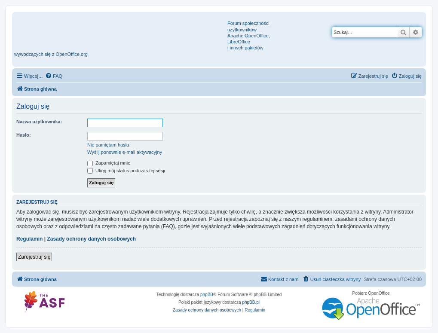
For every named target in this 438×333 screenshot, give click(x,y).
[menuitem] (53, 76)
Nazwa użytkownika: (39, 121)
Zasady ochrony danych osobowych (91, 239)
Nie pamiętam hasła (108, 144)
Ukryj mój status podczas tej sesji (126, 170)
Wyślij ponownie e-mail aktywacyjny (124, 152)
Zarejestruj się (34, 257)
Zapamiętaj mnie (108, 162)
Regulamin (29, 239)
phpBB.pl (251, 302)
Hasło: (23, 134)
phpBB (206, 294)
